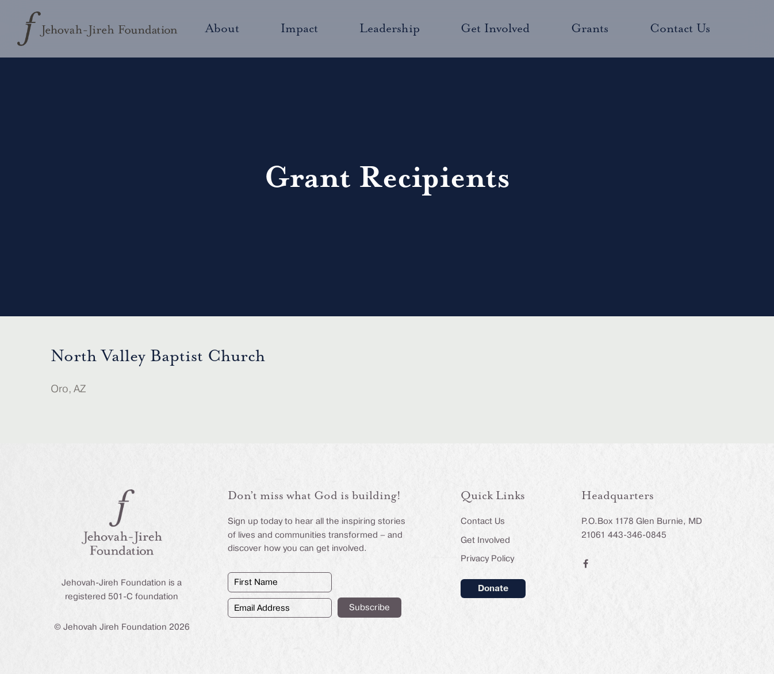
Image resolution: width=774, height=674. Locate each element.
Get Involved (485, 540)
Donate (493, 588)
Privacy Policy (487, 558)
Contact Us (483, 521)
